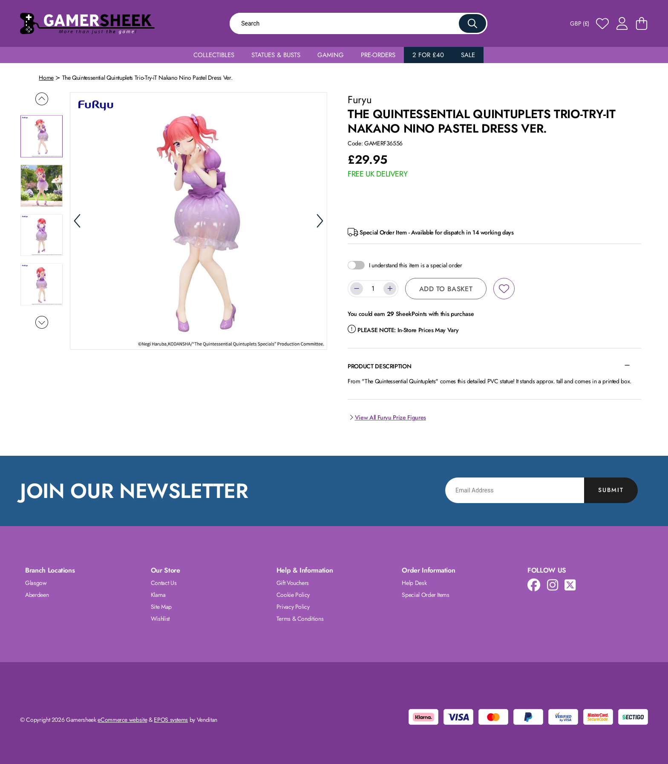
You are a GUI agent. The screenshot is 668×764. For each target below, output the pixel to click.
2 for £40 (428, 55)
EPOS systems (171, 719)
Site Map (161, 606)
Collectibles (213, 55)
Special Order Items (425, 594)
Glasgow (36, 583)
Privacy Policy (293, 606)
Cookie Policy (293, 594)
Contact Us (164, 583)
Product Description (379, 366)
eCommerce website (122, 719)
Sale (468, 55)
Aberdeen (37, 594)
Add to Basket (445, 289)
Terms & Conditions (300, 618)
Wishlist (160, 618)
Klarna (158, 594)
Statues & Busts (275, 55)
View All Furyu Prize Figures (387, 417)
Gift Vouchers (292, 583)
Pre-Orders (378, 55)
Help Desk (414, 583)
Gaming (330, 55)
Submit (611, 490)
